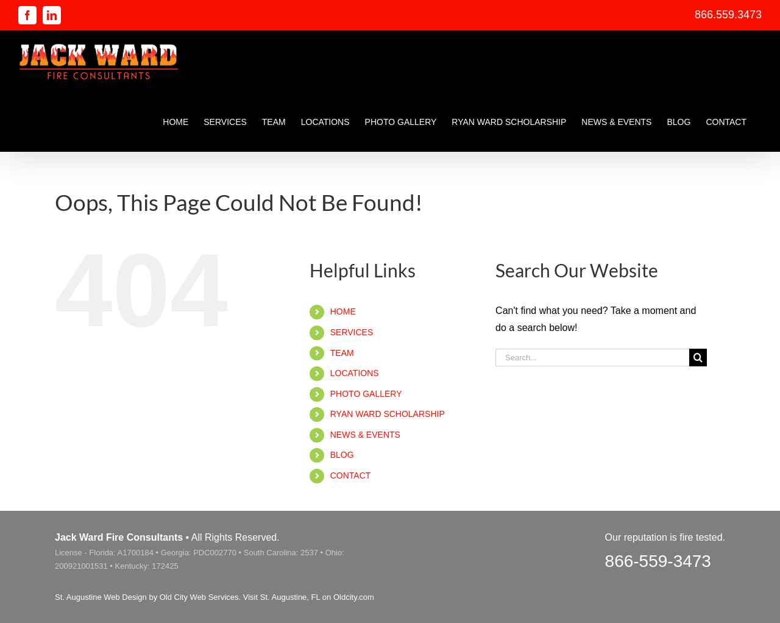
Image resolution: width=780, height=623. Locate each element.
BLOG (342, 455)
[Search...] (592, 357)
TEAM (342, 353)
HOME (343, 311)
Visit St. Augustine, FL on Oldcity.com (308, 597)
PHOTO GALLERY (366, 394)
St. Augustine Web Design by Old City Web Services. (148, 597)
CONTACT (350, 475)
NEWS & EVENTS (365, 435)
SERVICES (352, 332)
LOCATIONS (354, 373)
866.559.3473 (728, 15)
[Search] (698, 357)
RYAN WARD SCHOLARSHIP (387, 414)
